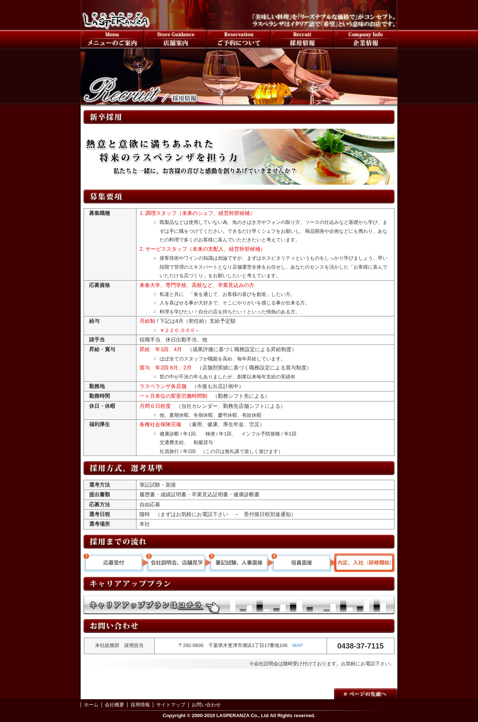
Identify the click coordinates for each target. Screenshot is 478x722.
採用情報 (302, 39)
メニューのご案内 (112, 39)
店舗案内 (175, 39)
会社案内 (365, 39)
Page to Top (365, 693)
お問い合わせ (206, 704)
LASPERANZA (116, 15)
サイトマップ (170, 704)
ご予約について (239, 39)
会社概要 (114, 704)
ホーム (91, 704)
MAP (297, 645)
